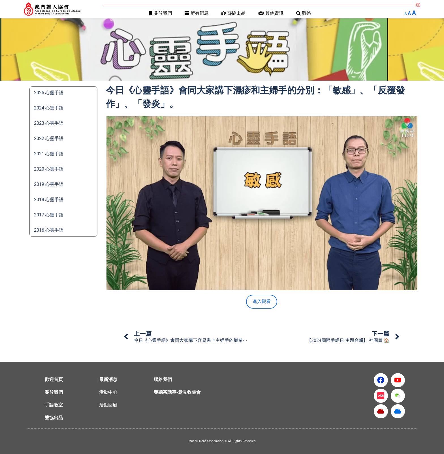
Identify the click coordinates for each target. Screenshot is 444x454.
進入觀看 (262, 301)
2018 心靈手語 (48, 199)
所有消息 (197, 13)
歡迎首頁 (54, 379)
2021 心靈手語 (48, 153)
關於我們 (160, 13)
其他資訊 (270, 13)
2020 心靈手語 (48, 169)
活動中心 (108, 392)
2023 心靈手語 (48, 123)
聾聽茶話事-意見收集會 (177, 392)
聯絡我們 (163, 379)
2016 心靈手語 (48, 230)
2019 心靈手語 (48, 184)
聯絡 (303, 13)
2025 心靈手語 (48, 92)
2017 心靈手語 (48, 215)
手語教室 (54, 405)
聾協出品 (233, 13)
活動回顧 (108, 405)
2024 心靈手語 (48, 108)
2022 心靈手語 (48, 138)
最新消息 (108, 379)
